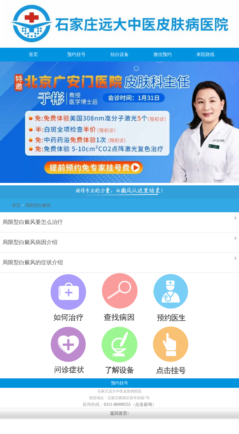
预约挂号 (119, 383)
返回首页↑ (119, 413)
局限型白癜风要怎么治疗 (32, 221)
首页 (16, 205)
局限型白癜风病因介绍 (29, 241)
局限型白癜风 (38, 205)
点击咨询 (143, 404)
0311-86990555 (117, 404)
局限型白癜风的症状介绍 (32, 262)
